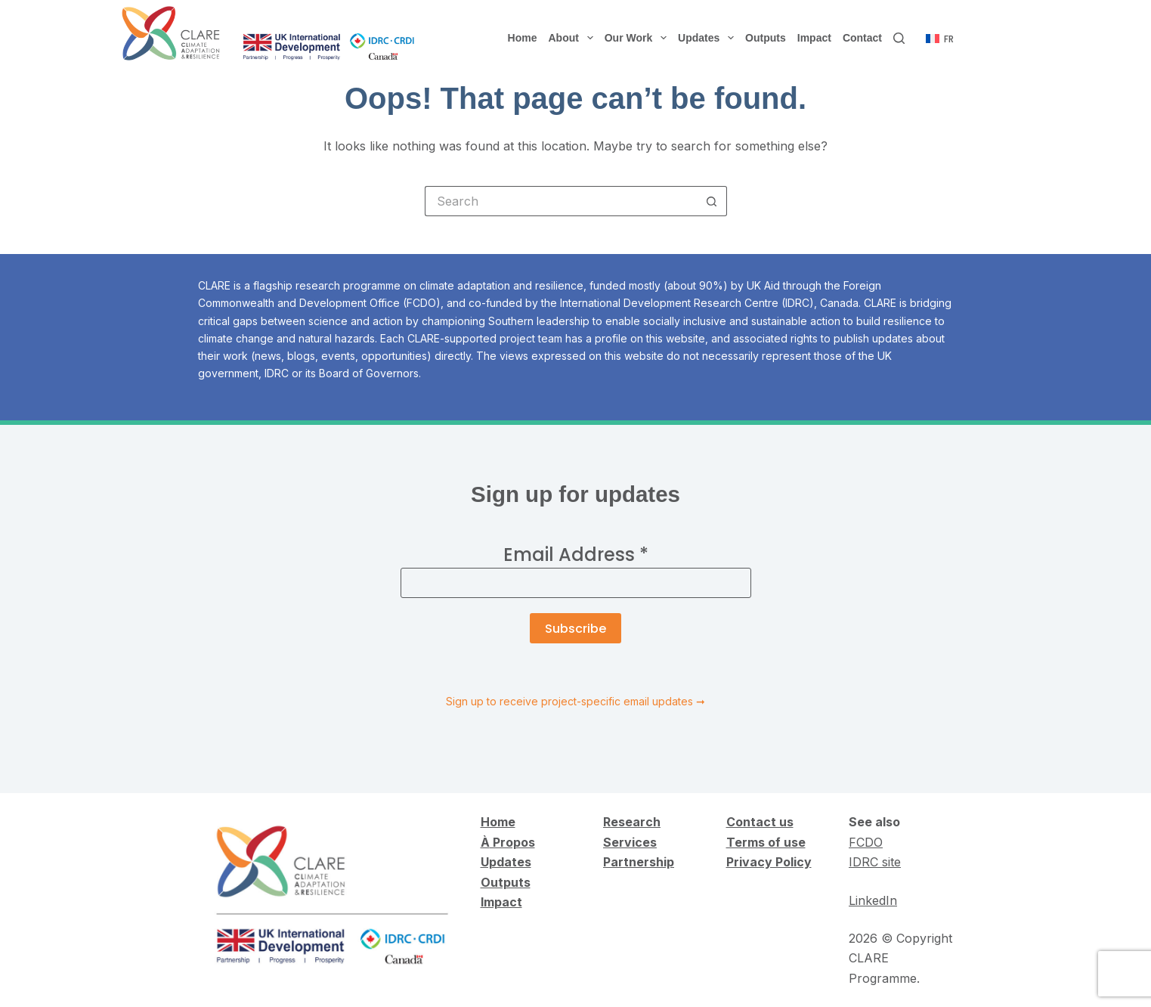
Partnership (638, 861)
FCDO (866, 842)
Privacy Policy (769, 861)
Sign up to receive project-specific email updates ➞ (575, 701)
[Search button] (712, 201)
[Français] (940, 39)
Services (630, 842)
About (574, 38)
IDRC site (875, 861)
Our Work (639, 38)
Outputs (765, 38)
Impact (814, 38)
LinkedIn (873, 900)
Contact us (760, 821)
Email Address (575, 554)
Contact (862, 38)
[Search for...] (561, 201)
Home (522, 38)
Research (632, 821)
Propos (512, 842)
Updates (709, 38)
